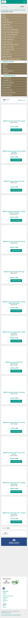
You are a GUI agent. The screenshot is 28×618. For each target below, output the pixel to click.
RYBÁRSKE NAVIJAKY (14, 27)
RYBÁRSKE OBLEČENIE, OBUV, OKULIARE (14, 59)
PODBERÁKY (6, 73)
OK (5, 533)
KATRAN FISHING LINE (14, 22)
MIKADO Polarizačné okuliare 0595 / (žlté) (14, 271)
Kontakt (4, 598)
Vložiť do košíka (16, 129)
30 (21, 100)
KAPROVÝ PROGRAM (14, 95)
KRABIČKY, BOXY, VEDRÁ (14, 47)
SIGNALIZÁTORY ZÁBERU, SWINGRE (14, 32)
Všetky (23, 100)
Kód (4, 101)
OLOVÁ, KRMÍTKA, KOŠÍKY (14, 49)
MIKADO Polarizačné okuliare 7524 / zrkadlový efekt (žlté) (14, 152)
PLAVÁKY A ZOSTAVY (14, 42)
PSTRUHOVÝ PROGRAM (14, 82)
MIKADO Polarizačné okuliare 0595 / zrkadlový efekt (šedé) (14, 332)
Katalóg (4, 593)
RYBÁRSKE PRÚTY (14, 24)
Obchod (11, 10)
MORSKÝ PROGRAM (14, 85)
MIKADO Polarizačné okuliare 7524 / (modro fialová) (14, 453)
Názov (4, 99)
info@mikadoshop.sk (6, 612)
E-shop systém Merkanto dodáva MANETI (11, 615)
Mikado (4, 607)
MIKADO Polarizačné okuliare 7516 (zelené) (14, 392)
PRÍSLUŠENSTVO (7, 78)
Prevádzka (5, 600)
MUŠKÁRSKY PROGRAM (19, 10)
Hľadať (22, 6)
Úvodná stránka (5, 10)
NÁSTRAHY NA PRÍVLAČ (14, 39)
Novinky (4, 15)
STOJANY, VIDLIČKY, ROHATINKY (14, 34)
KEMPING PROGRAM (14, 56)
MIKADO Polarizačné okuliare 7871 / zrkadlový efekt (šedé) (14, 513)
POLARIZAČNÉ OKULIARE (9, 75)
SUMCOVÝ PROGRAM (14, 90)
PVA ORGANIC (14, 19)
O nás (4, 594)
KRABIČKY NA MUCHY (8, 71)
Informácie (5, 591)
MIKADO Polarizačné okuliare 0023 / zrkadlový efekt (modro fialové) (14, 212)
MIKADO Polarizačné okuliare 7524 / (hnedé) (14, 422)
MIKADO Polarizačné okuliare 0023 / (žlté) (14, 181)
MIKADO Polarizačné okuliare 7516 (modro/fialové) (14, 363)
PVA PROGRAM (14, 52)
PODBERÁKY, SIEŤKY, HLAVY (14, 37)
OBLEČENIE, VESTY (7, 80)
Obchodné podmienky (8, 595)
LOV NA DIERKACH (14, 87)
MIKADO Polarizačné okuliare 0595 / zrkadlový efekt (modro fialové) (14, 302)
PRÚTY (4, 66)
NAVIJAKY (5, 64)
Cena (8, 99)
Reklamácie (5, 597)
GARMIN (4, 17)
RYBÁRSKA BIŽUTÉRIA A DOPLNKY (14, 44)
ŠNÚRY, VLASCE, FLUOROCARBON (14, 29)
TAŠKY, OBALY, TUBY (14, 54)
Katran (4, 605)
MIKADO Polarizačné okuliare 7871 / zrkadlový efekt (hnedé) (14, 483)
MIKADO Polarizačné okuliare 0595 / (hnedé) (14, 241)
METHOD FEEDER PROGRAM (14, 92)
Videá (4, 601)
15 (19, 100)
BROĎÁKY (5, 68)
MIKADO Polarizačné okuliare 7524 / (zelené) (14, 121)
